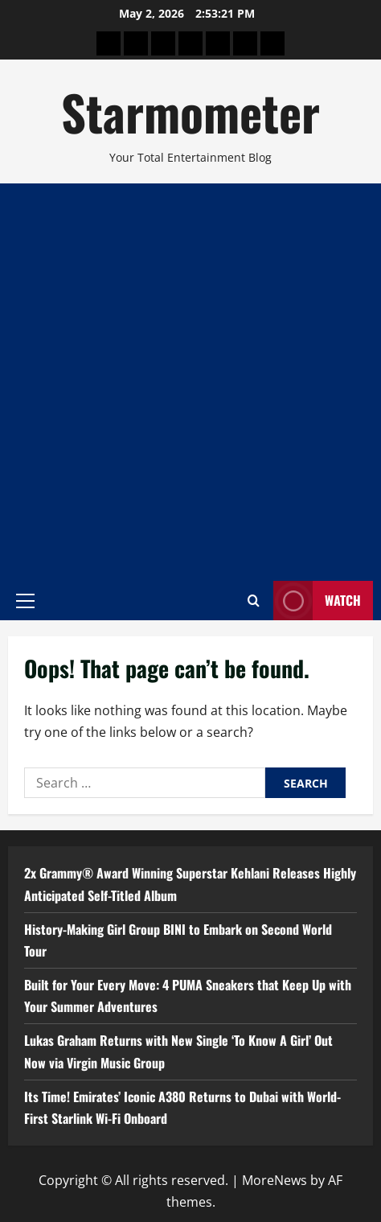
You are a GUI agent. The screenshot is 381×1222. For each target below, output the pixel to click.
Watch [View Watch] (317, 600)
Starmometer (190, 111)
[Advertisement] (190, 382)
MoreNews (274, 1180)
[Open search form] (254, 600)
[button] (25, 600)
